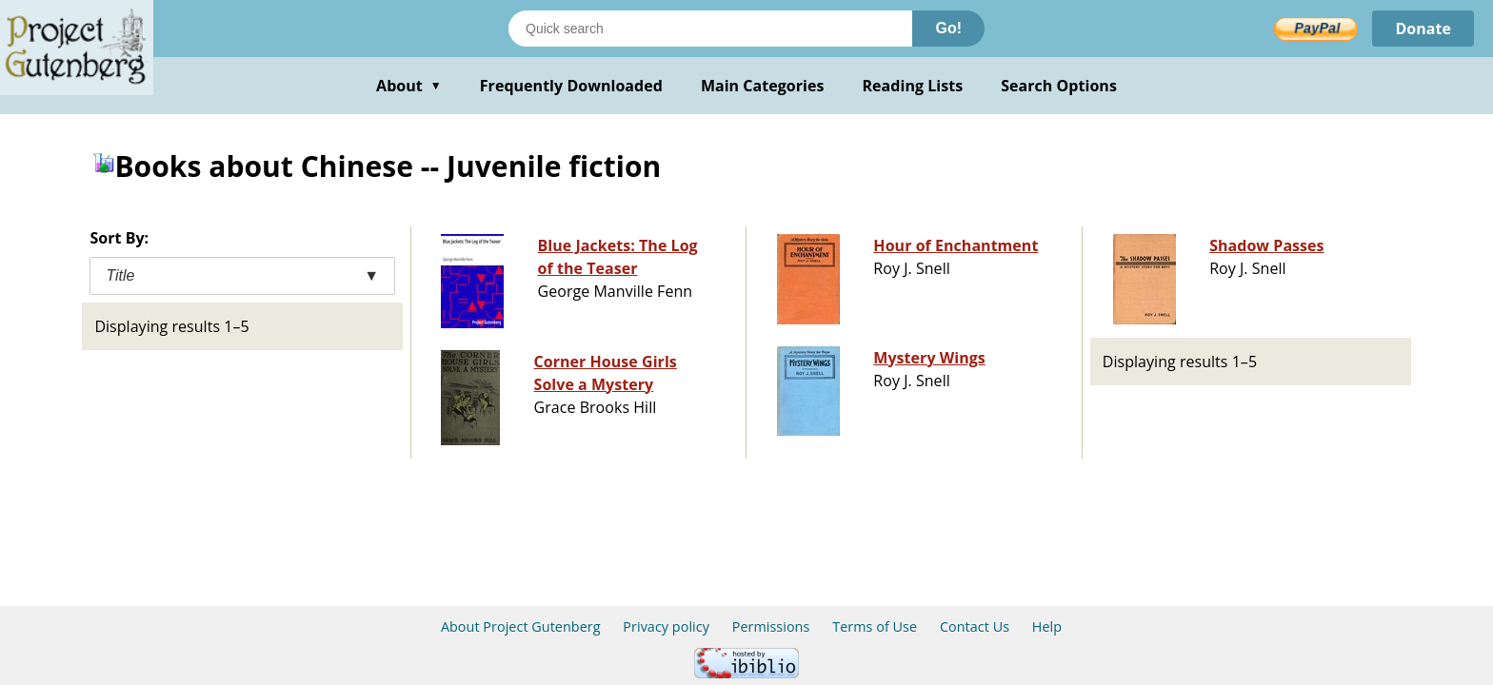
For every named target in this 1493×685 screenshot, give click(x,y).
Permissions (771, 626)
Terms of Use (874, 626)
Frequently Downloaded (571, 85)
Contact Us (974, 626)
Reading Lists (913, 85)
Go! (948, 28)
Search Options (1059, 85)
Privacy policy (666, 626)
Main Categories (763, 85)
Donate (1423, 28)
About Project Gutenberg (521, 626)
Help (1047, 626)
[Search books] (710, 28)
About (409, 85)
